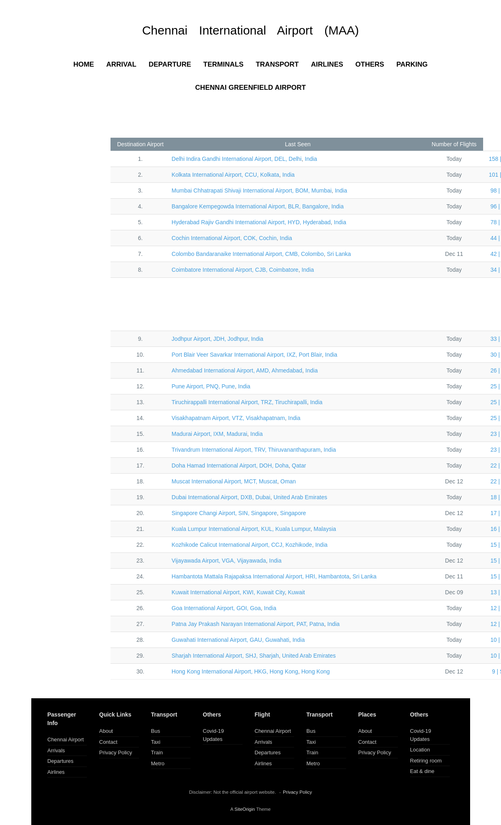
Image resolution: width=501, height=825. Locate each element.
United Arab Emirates (300, 497)
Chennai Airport (66, 739)
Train (157, 752)
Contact (108, 742)
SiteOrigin (244, 809)
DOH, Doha (229, 465)
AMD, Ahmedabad (236, 370)
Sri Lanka (339, 254)
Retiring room (426, 761)
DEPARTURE (170, 64)
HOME (83, 64)
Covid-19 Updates (213, 735)
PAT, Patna (247, 624)
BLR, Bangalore (249, 206)
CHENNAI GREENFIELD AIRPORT (250, 87)
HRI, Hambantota (260, 576)
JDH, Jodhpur (209, 339)
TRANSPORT (277, 64)
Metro (158, 763)
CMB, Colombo (247, 254)
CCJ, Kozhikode (241, 544)
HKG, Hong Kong (234, 671)
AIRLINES (327, 64)
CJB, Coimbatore (234, 269)
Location (420, 750)
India (311, 159)
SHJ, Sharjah (225, 655)
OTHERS (370, 64)
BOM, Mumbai (251, 190)
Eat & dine (422, 771)
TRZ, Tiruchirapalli (239, 402)
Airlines (56, 772)
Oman (288, 481)
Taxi (155, 742)
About (106, 731)
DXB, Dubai (220, 497)
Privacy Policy (115, 752)
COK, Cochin (223, 238)
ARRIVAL (121, 64)
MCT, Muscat (224, 481)
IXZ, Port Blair (246, 354)
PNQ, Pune (203, 386)
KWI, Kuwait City (227, 592)
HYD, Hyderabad (250, 222)
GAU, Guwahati (230, 640)
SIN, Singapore (224, 513)
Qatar (299, 465)
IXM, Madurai (209, 434)
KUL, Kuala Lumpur (240, 529)
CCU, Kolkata (225, 174)
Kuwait (296, 592)
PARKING (411, 64)
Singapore (293, 513)
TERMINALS (223, 64)
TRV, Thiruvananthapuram (245, 449)
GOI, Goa (215, 608)
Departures (61, 761)
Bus (155, 731)
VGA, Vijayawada (218, 560)
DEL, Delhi (236, 159)
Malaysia (325, 529)
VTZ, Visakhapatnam (228, 418)
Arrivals (56, 750)
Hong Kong (315, 671)
